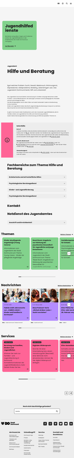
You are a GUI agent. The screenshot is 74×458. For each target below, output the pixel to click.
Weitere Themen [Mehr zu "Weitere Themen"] (66, 234)
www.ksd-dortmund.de (47, 144)
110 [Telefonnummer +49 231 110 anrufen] (27, 133)
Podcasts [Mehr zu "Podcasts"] (26, 450)
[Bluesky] (60, 423)
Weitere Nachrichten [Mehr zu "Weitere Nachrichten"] (65, 285)
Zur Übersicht (10, 46)
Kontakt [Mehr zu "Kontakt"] (55, 437)
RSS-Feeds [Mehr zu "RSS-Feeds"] (41, 446)
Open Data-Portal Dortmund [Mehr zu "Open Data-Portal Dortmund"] (43, 440)
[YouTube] (66, 423)
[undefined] (69, 253)
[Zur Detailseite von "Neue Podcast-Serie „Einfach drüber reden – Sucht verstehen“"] (44, 305)
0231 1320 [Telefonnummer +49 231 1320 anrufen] (30, 146)
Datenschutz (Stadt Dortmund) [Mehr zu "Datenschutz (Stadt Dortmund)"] (58, 447)
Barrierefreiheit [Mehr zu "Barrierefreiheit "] (42, 444)
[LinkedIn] (71, 423)
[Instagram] (50, 423)
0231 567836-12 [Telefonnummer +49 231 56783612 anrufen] (22, 144)
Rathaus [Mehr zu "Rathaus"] (11, 449)
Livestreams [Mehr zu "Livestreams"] (27, 448)
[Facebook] (45, 423)
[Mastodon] (55, 423)
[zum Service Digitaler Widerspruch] (44, 356)
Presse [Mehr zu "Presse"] (26, 438)
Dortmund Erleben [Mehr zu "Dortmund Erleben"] (14, 447)
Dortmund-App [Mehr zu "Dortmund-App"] (28, 435)
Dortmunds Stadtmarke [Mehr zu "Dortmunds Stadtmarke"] (27, 453)
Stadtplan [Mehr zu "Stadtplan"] (41, 438)
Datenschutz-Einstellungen (57, 451)
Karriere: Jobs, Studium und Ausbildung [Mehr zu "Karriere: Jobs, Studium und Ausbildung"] (28, 441)
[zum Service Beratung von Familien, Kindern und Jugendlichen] (16, 356)
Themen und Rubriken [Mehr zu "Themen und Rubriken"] (12, 439)
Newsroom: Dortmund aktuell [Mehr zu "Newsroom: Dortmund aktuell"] (14, 443)
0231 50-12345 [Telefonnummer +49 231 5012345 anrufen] (55, 136)
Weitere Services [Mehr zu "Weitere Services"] (66, 337)
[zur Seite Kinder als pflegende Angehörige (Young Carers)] (16, 253)
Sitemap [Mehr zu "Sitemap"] (40, 435)
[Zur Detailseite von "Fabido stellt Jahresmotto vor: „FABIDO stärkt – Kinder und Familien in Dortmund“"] (16, 305)
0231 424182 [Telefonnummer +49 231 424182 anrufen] (45, 152)
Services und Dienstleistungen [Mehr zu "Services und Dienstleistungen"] (14, 435)
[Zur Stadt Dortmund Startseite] (10, 3)
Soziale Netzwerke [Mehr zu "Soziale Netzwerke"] (29, 445)
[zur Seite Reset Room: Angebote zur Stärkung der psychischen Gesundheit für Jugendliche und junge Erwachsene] (44, 253)
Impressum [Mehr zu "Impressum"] (56, 440)
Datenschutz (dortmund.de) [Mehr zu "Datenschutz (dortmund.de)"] (57, 443)
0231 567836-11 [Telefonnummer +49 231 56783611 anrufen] (49, 142)
